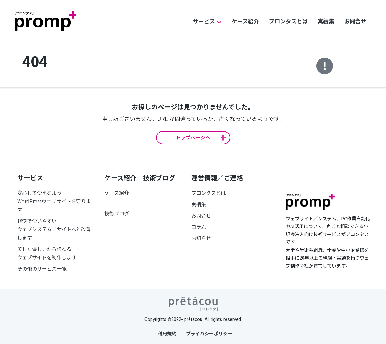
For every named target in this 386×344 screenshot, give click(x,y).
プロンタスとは (288, 21)
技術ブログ (116, 213)
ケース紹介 (245, 21)
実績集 (326, 21)
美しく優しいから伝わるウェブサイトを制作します (46, 253)
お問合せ (355, 21)
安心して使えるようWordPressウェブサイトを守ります (54, 201)
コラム (198, 226)
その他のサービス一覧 (42, 268)
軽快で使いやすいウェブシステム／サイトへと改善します (54, 229)
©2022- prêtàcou (185, 319)
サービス (204, 21)
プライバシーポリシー (209, 333)
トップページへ (193, 137)
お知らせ (201, 238)
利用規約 (167, 333)
